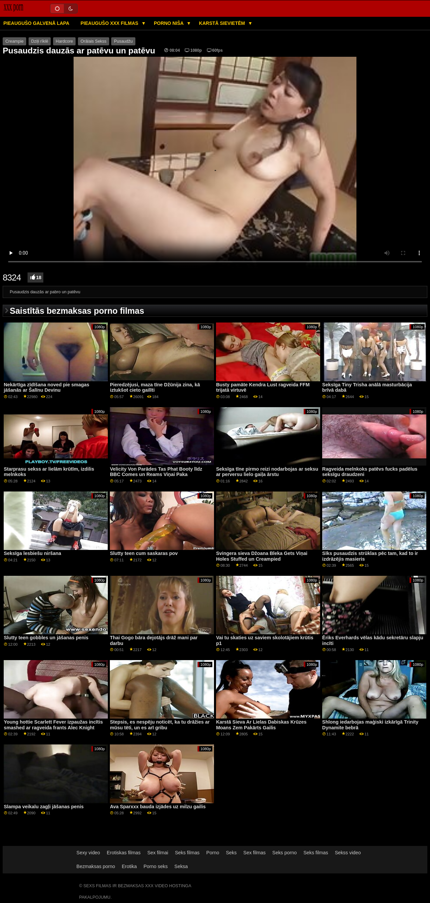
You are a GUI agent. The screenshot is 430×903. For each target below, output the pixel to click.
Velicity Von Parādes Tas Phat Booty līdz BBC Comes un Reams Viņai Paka (156, 471)
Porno (212, 852)
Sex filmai (157, 852)
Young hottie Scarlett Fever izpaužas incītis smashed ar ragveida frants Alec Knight (53, 724)
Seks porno (284, 852)
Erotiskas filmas (124, 852)
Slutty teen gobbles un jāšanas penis (46, 637)
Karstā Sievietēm (222, 23)
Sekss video (348, 852)
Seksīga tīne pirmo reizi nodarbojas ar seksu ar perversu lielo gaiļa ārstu (267, 471)
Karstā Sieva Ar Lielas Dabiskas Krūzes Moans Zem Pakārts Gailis (261, 724)
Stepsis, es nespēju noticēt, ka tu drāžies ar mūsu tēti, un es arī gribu (160, 724)
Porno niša (169, 23)
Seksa (181, 866)
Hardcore (64, 41)
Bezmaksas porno (96, 866)
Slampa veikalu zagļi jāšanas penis (44, 806)
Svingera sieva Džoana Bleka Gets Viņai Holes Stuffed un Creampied (261, 556)
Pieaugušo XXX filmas (110, 23)
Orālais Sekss (93, 41)
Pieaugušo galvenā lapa (36, 23)
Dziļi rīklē (39, 41)
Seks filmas (187, 852)
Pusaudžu (123, 41)
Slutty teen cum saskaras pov (144, 553)
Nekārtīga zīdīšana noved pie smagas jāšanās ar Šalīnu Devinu (46, 387)
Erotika (129, 866)
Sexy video (88, 852)
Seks (231, 852)
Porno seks (155, 866)
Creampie (14, 41)
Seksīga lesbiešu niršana (32, 553)
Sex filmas (254, 852)
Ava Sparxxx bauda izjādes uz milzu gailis (158, 806)
